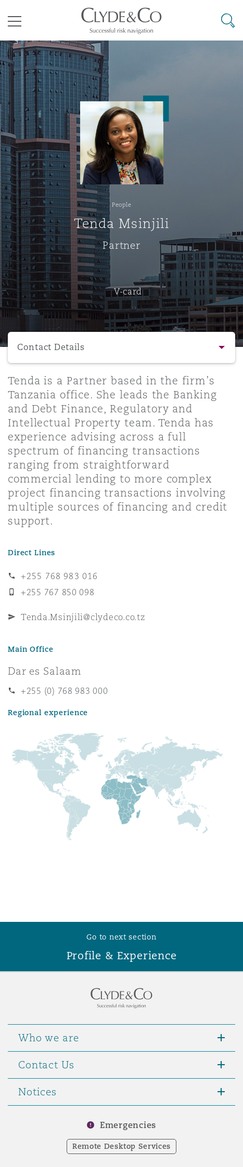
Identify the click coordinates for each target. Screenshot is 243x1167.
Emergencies (128, 1125)
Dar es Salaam (45, 671)
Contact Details (51, 347)
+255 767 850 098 (58, 592)
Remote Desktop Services (121, 1146)
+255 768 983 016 (59, 576)
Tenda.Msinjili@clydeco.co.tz (83, 617)
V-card (128, 291)
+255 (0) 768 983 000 (64, 691)
